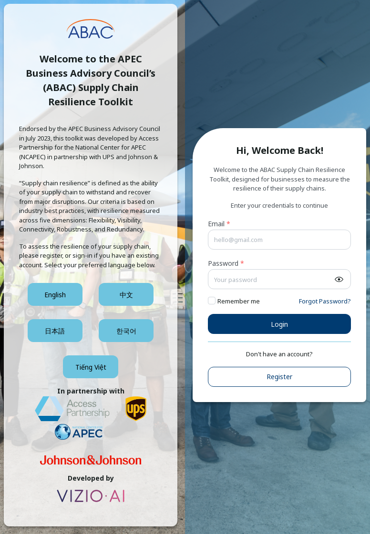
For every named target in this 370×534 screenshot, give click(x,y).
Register (279, 376)
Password (226, 263)
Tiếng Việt (90, 367)
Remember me (238, 301)
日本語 (55, 330)
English (55, 294)
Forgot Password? (325, 301)
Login (279, 324)
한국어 (126, 330)
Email (219, 223)
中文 (126, 294)
